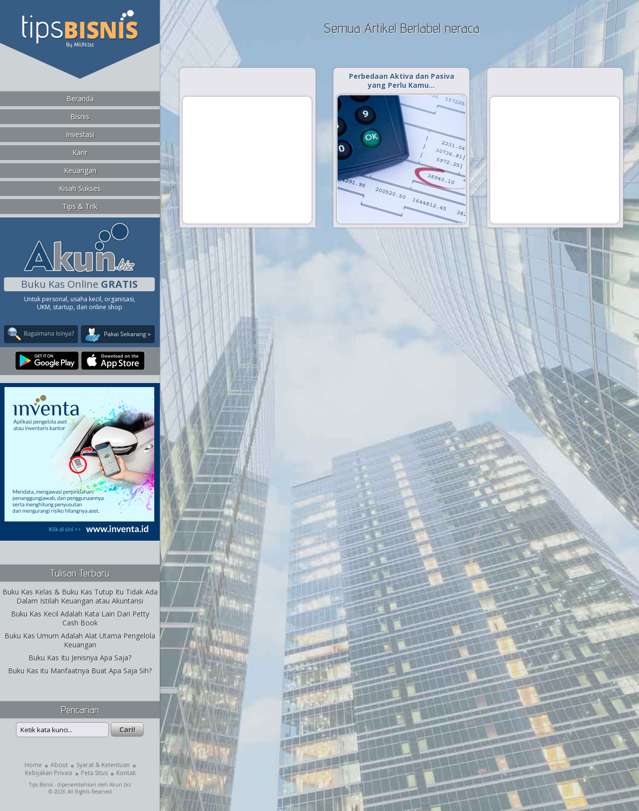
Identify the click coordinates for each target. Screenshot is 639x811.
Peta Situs (94, 773)
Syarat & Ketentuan (103, 765)
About (59, 765)
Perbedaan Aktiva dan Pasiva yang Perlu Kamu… (401, 80)
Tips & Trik (79, 206)
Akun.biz (120, 784)
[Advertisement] (247, 159)
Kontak (126, 773)
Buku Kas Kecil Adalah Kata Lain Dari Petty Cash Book (80, 618)
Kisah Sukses (80, 188)
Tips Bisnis (41, 784)
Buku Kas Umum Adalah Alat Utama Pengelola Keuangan (79, 640)
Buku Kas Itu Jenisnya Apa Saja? (79, 657)
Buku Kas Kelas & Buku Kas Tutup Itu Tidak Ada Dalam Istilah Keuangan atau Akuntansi (80, 596)
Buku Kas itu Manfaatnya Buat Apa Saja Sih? (80, 670)
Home (33, 765)
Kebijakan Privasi (48, 773)
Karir (79, 152)
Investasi (80, 134)
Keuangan (80, 170)
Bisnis (79, 116)
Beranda (80, 98)
